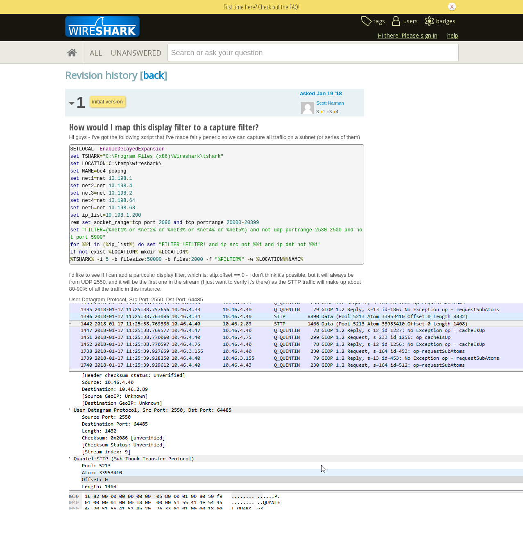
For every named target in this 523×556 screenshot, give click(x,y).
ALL (96, 53)
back (153, 75)
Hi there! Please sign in (407, 35)
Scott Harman (330, 103)
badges (445, 21)
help (452, 35)
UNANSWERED (136, 53)
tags (379, 21)
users (410, 21)
